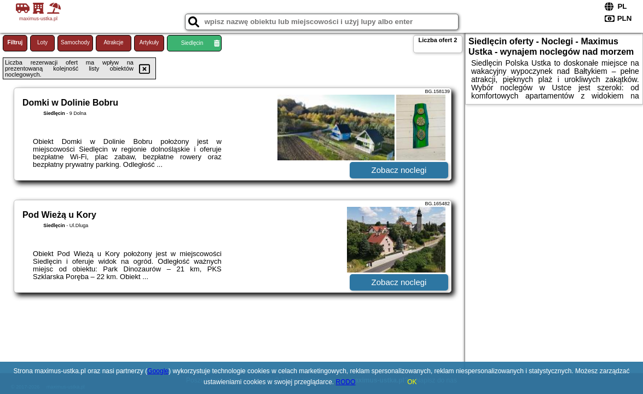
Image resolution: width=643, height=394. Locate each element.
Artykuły (149, 42)
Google (158, 371)
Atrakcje (113, 42)
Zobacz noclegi (399, 170)
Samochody (75, 42)
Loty (42, 42)
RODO (346, 382)
